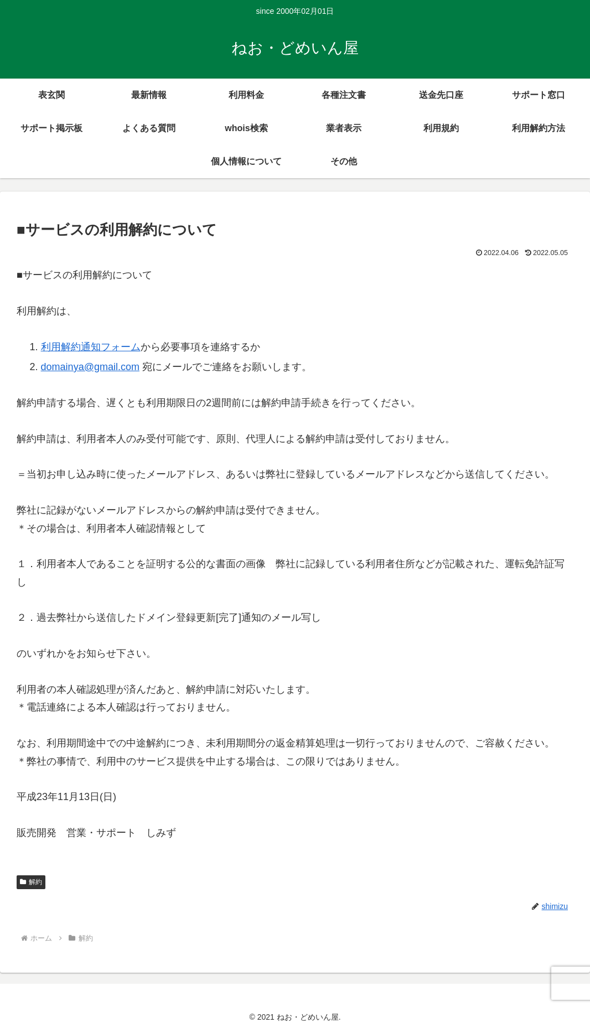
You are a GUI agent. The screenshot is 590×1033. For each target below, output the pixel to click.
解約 (31, 882)
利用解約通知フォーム (91, 346)
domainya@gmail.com (90, 366)
